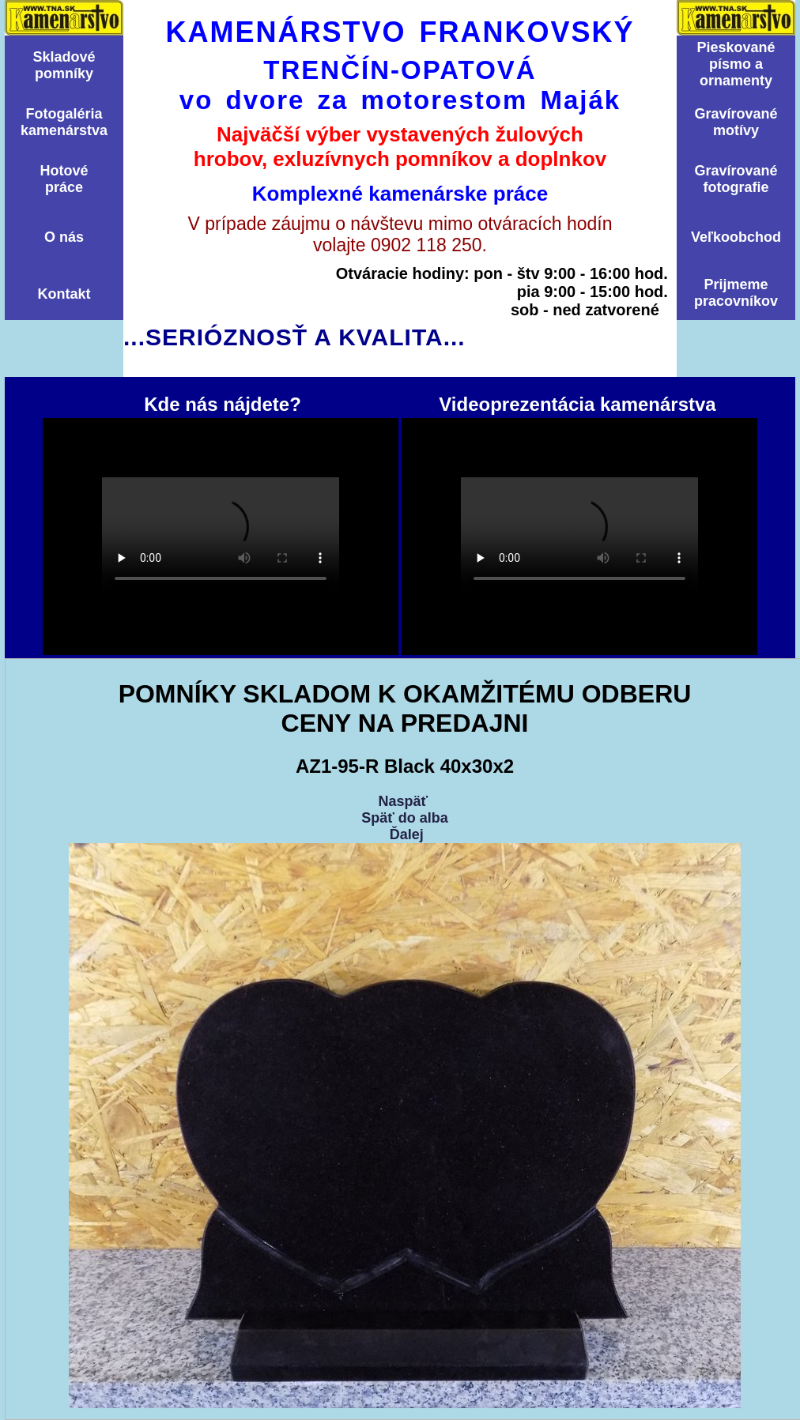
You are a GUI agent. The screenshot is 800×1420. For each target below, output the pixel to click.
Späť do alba (404, 818)
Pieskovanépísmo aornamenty (735, 64)
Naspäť (403, 801)
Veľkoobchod (736, 237)
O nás (64, 237)
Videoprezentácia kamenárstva (579, 536)
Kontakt (64, 294)
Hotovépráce (64, 179)
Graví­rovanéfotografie (735, 179)
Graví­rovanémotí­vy (735, 122)
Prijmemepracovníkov (736, 293)
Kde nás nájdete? (220, 536)
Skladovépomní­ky (63, 65)
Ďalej (407, 834)
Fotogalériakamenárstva (64, 122)
